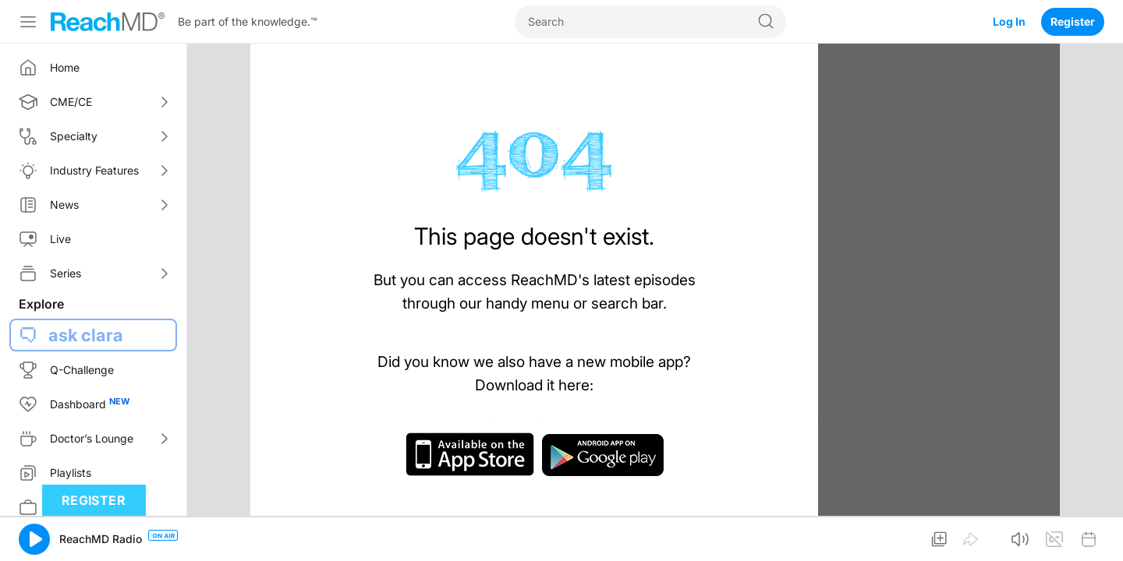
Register (1072, 21)
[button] (34, 539)
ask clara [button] (85, 335)
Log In (1009, 21)
